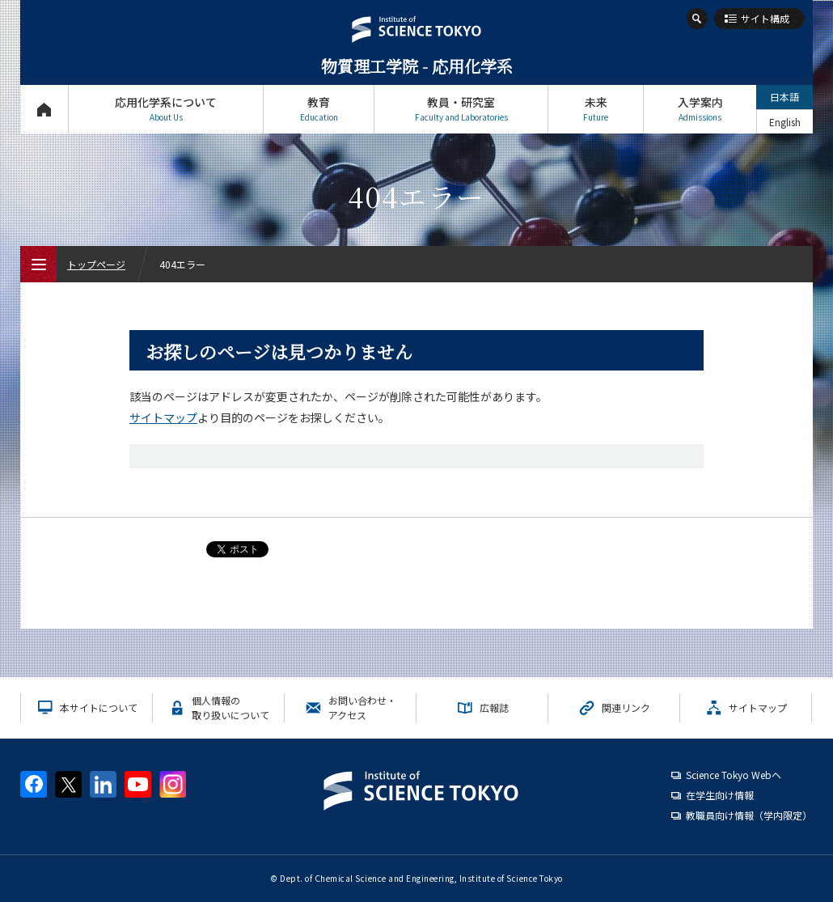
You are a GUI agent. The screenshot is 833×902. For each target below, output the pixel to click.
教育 (319, 109)
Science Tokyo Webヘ (733, 774)
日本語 (784, 97)
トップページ (44, 109)
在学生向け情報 (720, 795)
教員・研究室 (461, 109)
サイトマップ (163, 417)
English (785, 122)
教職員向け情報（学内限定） (749, 815)
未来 (595, 109)
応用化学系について (166, 109)
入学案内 (700, 109)
